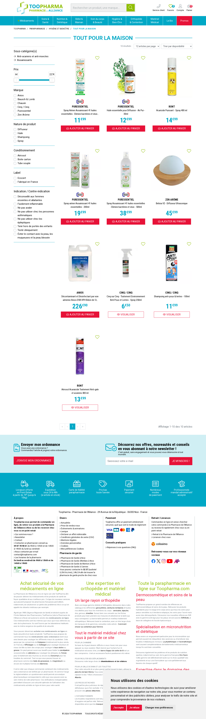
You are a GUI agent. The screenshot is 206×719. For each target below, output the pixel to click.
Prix (16, 69)
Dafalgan (43, 645)
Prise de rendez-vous (70, 526)
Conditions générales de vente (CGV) (77, 537)
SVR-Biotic (185, 618)
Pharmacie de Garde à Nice (72, 558)
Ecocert (22, 178)
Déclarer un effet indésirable (73, 534)
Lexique (64, 531)
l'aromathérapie (185, 642)
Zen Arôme (24, 114)
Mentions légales (68, 540)
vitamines (44, 664)
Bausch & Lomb (26, 99)
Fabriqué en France (28, 181)
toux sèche (58, 648)
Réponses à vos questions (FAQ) (121, 547)
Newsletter (19, 537)
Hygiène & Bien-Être (117, 21)
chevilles (89, 613)
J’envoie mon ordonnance (33, 460)
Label (17, 172)
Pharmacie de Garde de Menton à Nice (77, 564)
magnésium (57, 661)
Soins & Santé (45, 21)
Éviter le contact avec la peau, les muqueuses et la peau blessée (35, 235)
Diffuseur (23, 129)
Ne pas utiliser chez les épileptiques (30, 220)
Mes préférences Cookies (72, 549)
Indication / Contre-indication (32, 191)
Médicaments (26, 20)
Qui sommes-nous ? (23, 534)
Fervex (64, 653)
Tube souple (24, 163)
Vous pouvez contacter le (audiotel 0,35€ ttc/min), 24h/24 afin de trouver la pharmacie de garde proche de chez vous (78, 572)
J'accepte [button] (118, 707)
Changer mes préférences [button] (159, 707)
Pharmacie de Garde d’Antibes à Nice (77, 561)
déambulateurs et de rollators (114, 661)
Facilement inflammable (30, 203)
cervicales (117, 611)
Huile (20, 133)
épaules (125, 611)
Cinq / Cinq (23, 107)
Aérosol (22, 155)
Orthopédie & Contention (136, 21)
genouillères (101, 608)
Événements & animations (72, 528)
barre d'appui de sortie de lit (112, 651)
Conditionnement (24, 150)
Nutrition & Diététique (62, 21)
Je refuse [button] (134, 707)
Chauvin (22, 103)
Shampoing (23, 137)
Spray (20, 140)
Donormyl (55, 656)
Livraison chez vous (161, 537)
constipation (65, 650)
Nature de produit (25, 124)
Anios (21, 95)
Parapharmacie (37, 29)
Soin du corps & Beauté (97, 21)
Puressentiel (24, 110)
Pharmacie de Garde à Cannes (74, 567)
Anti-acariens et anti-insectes (31, 56)
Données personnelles (70, 543)
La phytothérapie (169, 642)
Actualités (65, 523)
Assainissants (23, 60)
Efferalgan (29, 645)
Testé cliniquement (27, 230)
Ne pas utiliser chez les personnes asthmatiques (36, 213)
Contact (18, 540)
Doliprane (41, 642)
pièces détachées (93, 691)
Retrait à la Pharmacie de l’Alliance (167, 534)
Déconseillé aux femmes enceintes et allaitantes (31, 198)
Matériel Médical (155, 21)
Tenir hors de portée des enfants (35, 226)
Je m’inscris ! (181, 461)
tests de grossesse (41, 661)
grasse (16, 650)
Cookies (64, 546)
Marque (18, 90)
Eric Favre (183, 655)
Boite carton (24, 159)
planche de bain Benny (84, 672)
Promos (184, 20)
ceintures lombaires (115, 608)
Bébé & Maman (79, 21)
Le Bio (170, 20)
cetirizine (31, 653)
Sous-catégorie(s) (25, 51)
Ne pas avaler (25, 207)
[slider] (16, 80)
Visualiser (126, 314)
